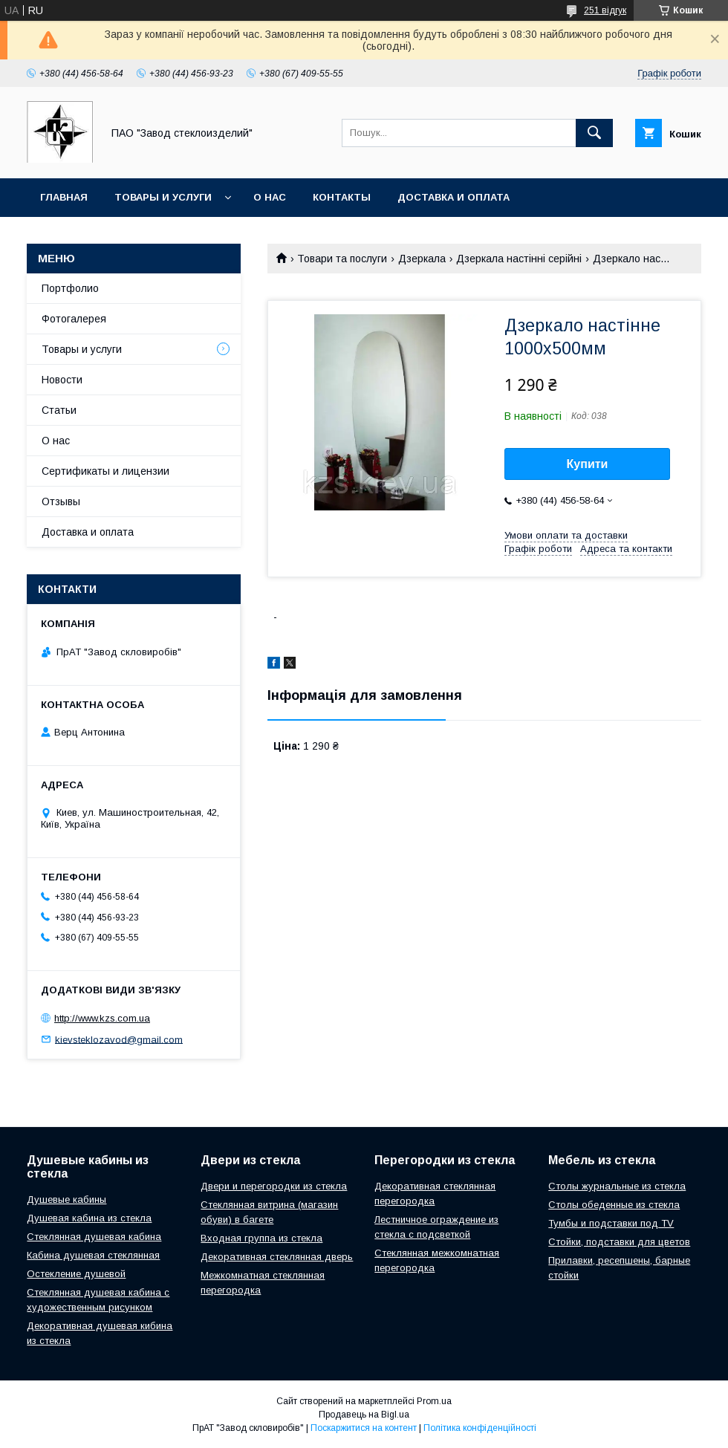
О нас (269, 197)
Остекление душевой (76, 1273)
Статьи (59, 410)
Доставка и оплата (453, 197)
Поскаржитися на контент (364, 1428)
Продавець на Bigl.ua (364, 1414)
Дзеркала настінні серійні (519, 258)
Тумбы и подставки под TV (611, 1223)
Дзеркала (422, 258)
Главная (64, 197)
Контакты (342, 197)
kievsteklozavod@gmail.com (119, 1039)
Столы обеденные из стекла (614, 1204)
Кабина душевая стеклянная (93, 1255)
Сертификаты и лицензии (105, 471)
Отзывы (61, 501)
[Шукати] (594, 133)
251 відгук (605, 10)
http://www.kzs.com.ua (102, 1018)
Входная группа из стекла (261, 1238)
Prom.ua (434, 1401)
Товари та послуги (342, 258)
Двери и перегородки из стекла (274, 1186)
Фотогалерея (74, 319)
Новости (62, 380)
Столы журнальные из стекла (617, 1186)
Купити (587, 464)
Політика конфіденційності (479, 1428)
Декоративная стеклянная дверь (277, 1256)
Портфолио (70, 288)
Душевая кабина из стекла (89, 1218)
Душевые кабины (66, 1199)
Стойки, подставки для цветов (619, 1241)
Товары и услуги (163, 197)
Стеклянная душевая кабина (94, 1236)
